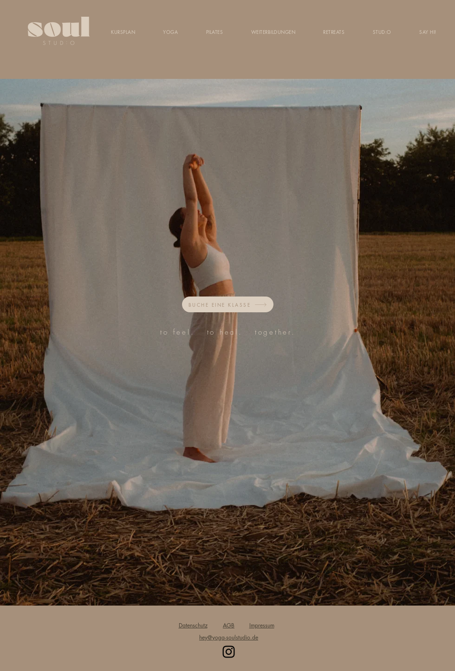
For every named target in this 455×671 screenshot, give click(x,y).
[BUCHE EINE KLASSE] (227, 304)
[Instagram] (229, 652)
